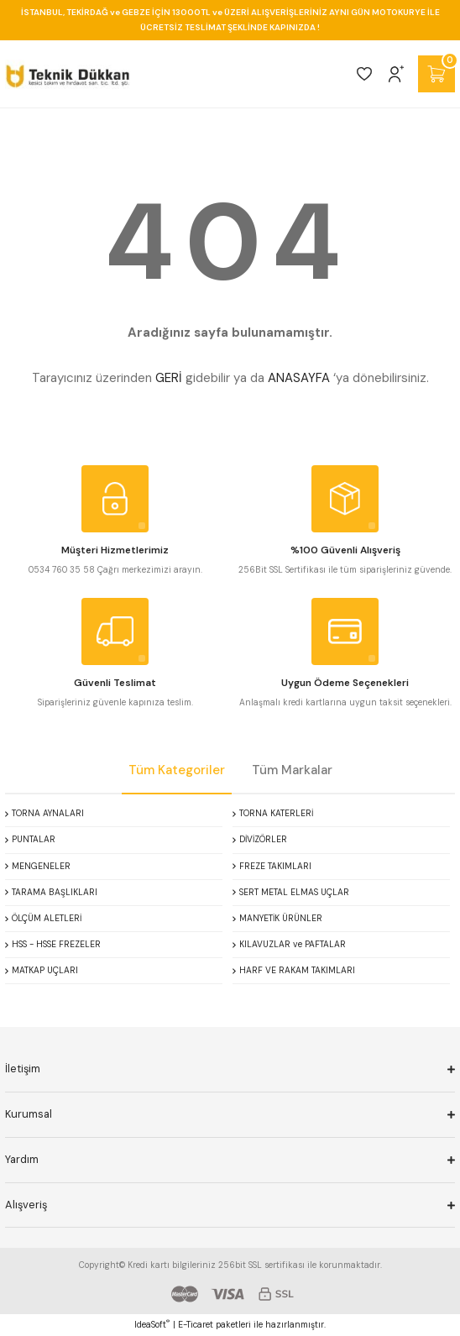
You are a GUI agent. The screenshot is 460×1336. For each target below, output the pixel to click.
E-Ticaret (195, 1324)
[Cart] (436, 73)
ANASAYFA (299, 377)
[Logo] (67, 73)
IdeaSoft (152, 1324)
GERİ (168, 377)
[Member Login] (396, 74)
